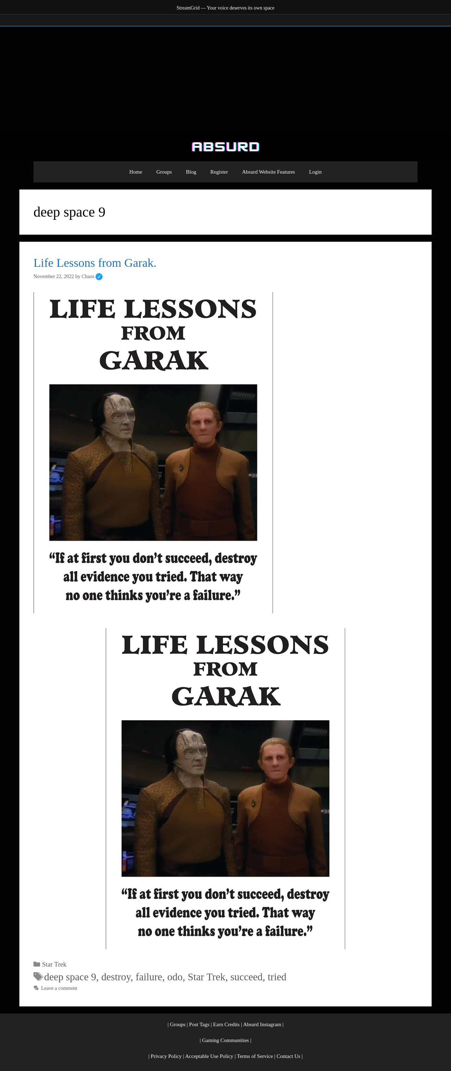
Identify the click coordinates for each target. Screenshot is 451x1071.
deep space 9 (70, 976)
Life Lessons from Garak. (94, 262)
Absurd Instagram (262, 1024)
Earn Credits (226, 1024)
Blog (191, 172)
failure (149, 976)
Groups (164, 172)
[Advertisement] (225, 79)
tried (277, 976)
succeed (246, 976)
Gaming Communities (225, 1040)
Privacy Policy (166, 1056)
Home (135, 172)
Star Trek (54, 964)
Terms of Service (255, 1056)
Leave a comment (59, 988)
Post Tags (199, 1024)
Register (219, 172)
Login (315, 172)
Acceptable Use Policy (209, 1056)
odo (175, 976)
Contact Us (288, 1056)
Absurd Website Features (268, 172)
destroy (115, 976)
